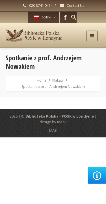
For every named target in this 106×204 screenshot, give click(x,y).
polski (45, 17)
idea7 (62, 121)
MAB (53, 130)
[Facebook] (65, 17)
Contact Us (71, 5)
